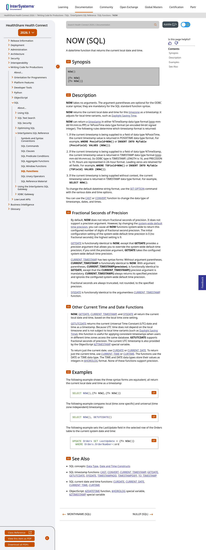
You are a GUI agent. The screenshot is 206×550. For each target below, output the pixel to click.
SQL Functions (104, 15)
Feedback (202, 281)
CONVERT (101, 198)
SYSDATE (76, 292)
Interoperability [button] (19, 62)
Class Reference (19, 533)
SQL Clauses (28, 151)
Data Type (92, 466)
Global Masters (153, 7)
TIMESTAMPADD (107, 475)
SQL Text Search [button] (26, 117)
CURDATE (118, 350)
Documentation (84, 7)
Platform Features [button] (24, 82)
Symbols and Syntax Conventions (32, 139)
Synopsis (173, 53)
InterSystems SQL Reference (83, 15)
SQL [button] (16, 102)
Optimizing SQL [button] (26, 128)
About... (18, 72)
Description (175, 57)
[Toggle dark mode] (185, 24)
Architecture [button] (17, 53)
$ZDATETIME (92, 491)
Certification (176, 7)
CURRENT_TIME (110, 354)
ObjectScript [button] (21, 97)
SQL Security (24, 122)
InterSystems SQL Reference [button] (33, 133)
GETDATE (76, 243)
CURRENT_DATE (136, 350)
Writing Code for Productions (50, 15)
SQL (67, 15)
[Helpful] (170, 43)
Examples (174, 62)
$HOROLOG (91, 361)
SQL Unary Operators (33, 176)
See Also (173, 66)
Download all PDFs (18, 545)
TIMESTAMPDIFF (127, 475)
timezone (134, 112)
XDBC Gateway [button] (26, 194)
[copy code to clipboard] (153, 392)
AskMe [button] (171, 24)
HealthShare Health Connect (27, 25)
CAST (88, 198)
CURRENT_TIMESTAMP (84, 259)
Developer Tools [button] (23, 87)
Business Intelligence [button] (22, 204)
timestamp (94, 121)
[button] (68, 61)
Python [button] (18, 92)
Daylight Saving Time (124, 115)
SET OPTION (137, 188)
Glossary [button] (15, 208)
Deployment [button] (17, 45)
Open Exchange (129, 7)
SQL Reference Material (34, 181)
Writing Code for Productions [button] (27, 67)
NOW (115, 15)
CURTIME (128, 354)
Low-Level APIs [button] (22, 199)
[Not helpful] (176, 43)
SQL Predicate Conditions (35, 156)
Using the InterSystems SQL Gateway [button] (33, 188)
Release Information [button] (22, 40)
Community (106, 7)
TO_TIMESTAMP (147, 475)
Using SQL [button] (23, 112)
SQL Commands (30, 145)
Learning (63, 7)
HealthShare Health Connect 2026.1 (20, 15)
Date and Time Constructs (115, 466)
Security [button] (15, 58)
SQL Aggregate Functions (35, 161)
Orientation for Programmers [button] (30, 77)
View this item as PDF (19, 539)
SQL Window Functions (33, 166)
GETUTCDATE (78, 323)
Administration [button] (19, 49)
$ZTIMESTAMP (102, 344)
